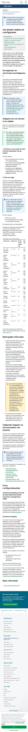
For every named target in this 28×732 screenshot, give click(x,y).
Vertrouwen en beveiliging (10, 667)
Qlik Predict (7, 656)
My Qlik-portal (15, 137)
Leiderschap (7, 691)
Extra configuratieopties (10, 47)
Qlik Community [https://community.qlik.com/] (13, 710)
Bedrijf (5, 689)
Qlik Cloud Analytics (9, 652)
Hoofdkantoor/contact (9, 706)
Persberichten (7, 704)
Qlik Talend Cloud (8, 644)
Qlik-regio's (7, 682)
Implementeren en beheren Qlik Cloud (11, 12)
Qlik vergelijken (8, 676)
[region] (14, 722)
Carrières (6, 701)
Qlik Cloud (8, 6)
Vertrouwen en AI (8, 672)
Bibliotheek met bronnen (10, 631)
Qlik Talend (6, 642)
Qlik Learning (7, 627)
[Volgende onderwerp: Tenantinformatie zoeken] (20, 611)
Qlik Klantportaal (8, 629)
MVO (5, 693)
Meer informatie (8, 49)
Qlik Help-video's (8, 621)
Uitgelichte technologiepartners (12, 678)
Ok (14, 727)
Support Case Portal (13, 106)
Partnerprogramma (9, 699)
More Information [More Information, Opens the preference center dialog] (14, 730)
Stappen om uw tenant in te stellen (12, 40)
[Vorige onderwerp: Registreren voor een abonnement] (7, 611)
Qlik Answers (7, 654)
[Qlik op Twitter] (21, 710)
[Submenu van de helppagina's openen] (2, 6)
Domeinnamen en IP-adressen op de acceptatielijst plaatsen (15, 361)
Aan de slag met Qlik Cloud (11, 585)
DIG (5, 695)
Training (6, 625)
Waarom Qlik (7, 665)
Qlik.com (11, 139)
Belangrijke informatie (9, 42)
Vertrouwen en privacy (9, 670)
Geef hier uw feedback (10, 604)
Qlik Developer (7, 623)
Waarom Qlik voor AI (9, 674)
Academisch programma (10, 697)
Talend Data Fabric (8, 646)
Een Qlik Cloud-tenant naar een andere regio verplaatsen (15, 208)
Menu (26, 2)
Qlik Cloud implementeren (8, 13)
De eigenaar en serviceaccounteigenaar (14, 38)
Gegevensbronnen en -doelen (11, 680)
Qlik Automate (7, 658)
